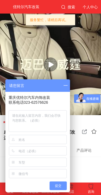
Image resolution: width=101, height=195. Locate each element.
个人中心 (90, 7)
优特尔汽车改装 (26, 7)
